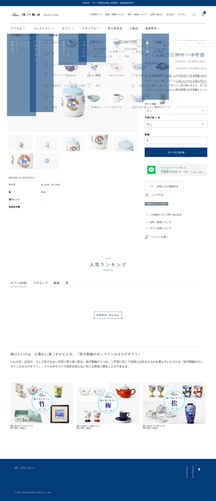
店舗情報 (53, 35)
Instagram (193, 472)
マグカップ (40, 282)
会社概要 (199, 466)
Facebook (187, 472)
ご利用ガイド (95, 14)
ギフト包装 (152, 104)
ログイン (182, 14)
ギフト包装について (158, 228)
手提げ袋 (151, 117)
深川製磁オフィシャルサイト (25, 35)
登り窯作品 (115, 28)
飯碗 (56, 282)
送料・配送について (158, 222)
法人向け (170, 14)
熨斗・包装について (137, 14)
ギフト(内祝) (18, 282)
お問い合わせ (156, 14)
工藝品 (133, 28)
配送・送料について (114, 14)
